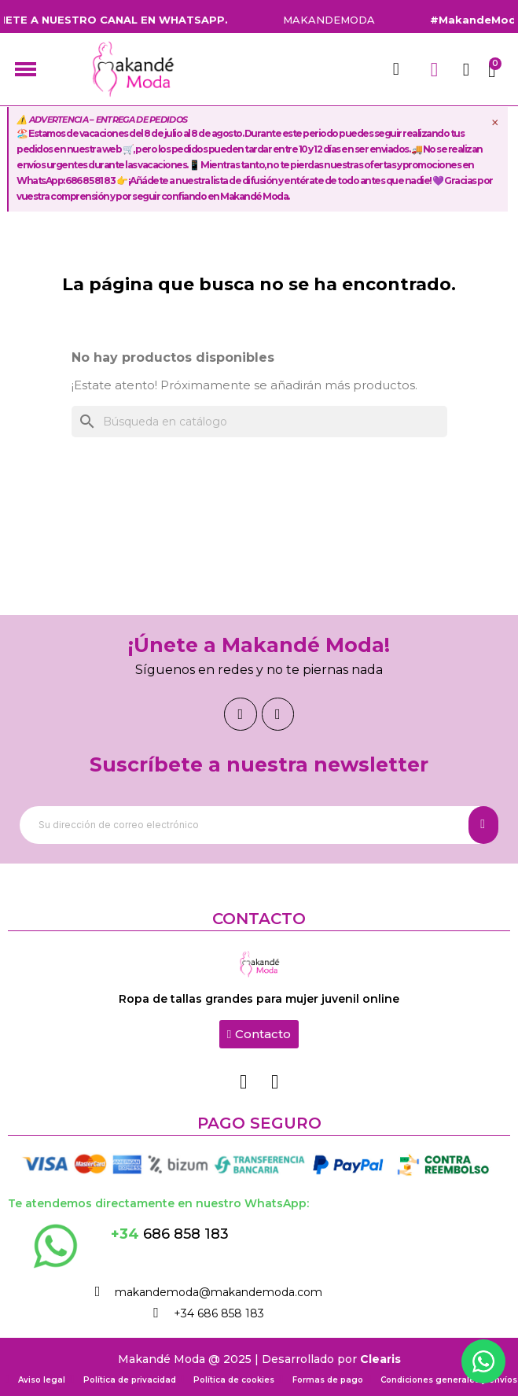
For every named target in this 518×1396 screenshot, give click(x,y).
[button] (259, 1034)
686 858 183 (170, 1234)
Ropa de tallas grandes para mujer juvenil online (259, 999)
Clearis (380, 1359)
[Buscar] (259, 421)
